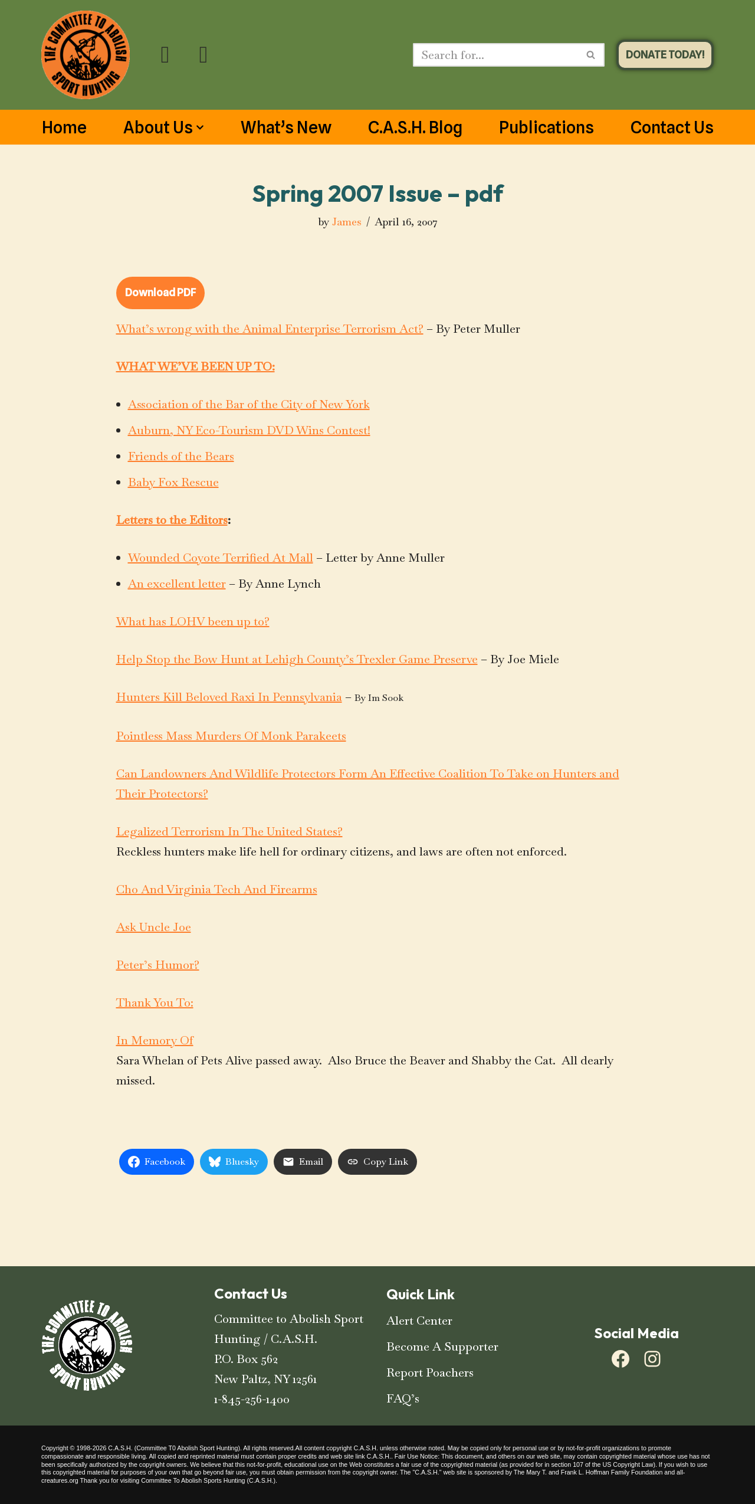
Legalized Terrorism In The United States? (229, 831)
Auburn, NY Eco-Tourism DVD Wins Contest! (249, 430)
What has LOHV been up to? (193, 621)
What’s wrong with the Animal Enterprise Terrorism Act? (270, 328)
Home (64, 127)
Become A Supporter (442, 1346)
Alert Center (419, 1320)
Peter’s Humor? (157, 964)
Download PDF (160, 292)
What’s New (286, 127)
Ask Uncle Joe (153, 927)
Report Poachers (430, 1372)
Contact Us (672, 127)
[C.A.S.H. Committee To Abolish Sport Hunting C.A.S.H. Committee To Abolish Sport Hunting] (85, 55)
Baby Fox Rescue (173, 482)
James (347, 221)
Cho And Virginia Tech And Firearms (216, 889)
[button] (200, 127)
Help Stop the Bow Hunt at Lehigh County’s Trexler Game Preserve (297, 659)
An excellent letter (177, 583)
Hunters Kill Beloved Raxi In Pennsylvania (229, 697)
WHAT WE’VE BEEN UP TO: (195, 366)
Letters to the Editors (172, 519)
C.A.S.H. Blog (415, 127)
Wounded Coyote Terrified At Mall (220, 557)
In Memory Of (154, 1040)
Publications (546, 127)
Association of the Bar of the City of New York (249, 404)
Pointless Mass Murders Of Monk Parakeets (231, 735)
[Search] (495, 55)
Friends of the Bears (181, 456)
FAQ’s (402, 1398)
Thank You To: (154, 1002)
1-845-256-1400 (252, 1399)
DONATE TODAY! (665, 54)
